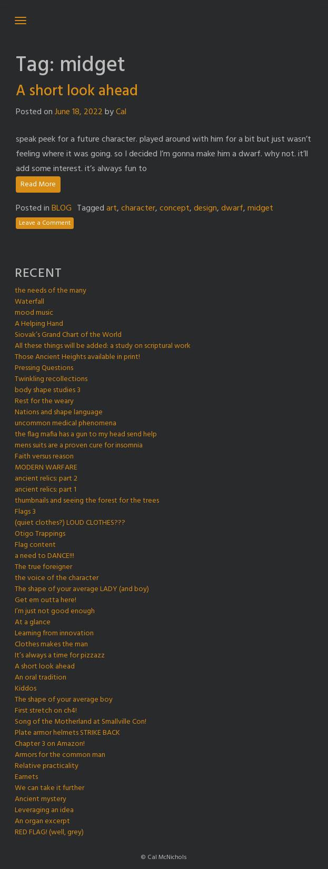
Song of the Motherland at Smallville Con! (80, 722)
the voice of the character (56, 578)
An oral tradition (40, 678)
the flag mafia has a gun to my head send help (86, 434)
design (205, 208)
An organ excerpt (42, 821)
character (138, 208)
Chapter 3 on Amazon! (50, 744)
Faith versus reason (44, 457)
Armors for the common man (60, 755)
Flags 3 (25, 512)
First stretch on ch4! (46, 711)
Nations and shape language (59, 412)
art (111, 208)
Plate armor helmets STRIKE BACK (67, 733)
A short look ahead (77, 91)
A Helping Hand (39, 324)
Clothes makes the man (51, 644)
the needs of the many (50, 291)
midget (260, 208)
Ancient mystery (40, 799)
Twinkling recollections (51, 379)
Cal (121, 112)
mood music (34, 313)
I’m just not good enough (55, 611)
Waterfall (29, 302)
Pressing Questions (44, 368)
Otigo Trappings (40, 534)
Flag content (35, 545)
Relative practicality (46, 766)
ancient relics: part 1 (45, 490)
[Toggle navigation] (20, 20)
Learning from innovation (54, 633)
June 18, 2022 (79, 112)
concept (175, 208)
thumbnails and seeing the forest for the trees (87, 501)
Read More (38, 184)
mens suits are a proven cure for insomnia (79, 446)
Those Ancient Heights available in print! (77, 357)
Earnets (26, 777)
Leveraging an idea (44, 810)
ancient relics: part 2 (46, 479)
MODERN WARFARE (46, 468)
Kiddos (25, 689)
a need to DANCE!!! (44, 556)
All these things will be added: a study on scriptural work (103, 346)
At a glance (33, 622)
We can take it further (49, 788)
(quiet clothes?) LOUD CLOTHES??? (70, 523)
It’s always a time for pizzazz (60, 656)
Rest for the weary (44, 401)
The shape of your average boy (64, 700)
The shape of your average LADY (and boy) (82, 589)
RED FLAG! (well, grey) (49, 832)
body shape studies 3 (48, 390)
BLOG (62, 208)
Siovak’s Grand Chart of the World (68, 335)
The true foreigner (43, 567)
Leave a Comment (45, 223)
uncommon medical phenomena (65, 423)
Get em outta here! (45, 600)
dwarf (232, 208)
